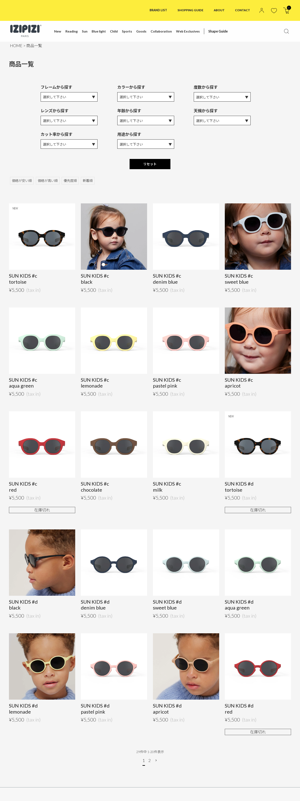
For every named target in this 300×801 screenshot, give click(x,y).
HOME (16, 45)
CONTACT (242, 10)
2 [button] (149, 761)
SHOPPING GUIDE (190, 10)
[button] (156, 761)
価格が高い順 (48, 181)
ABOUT (219, 10)
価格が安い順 (22, 181)
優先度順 (70, 181)
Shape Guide (217, 31)
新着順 (88, 181)
